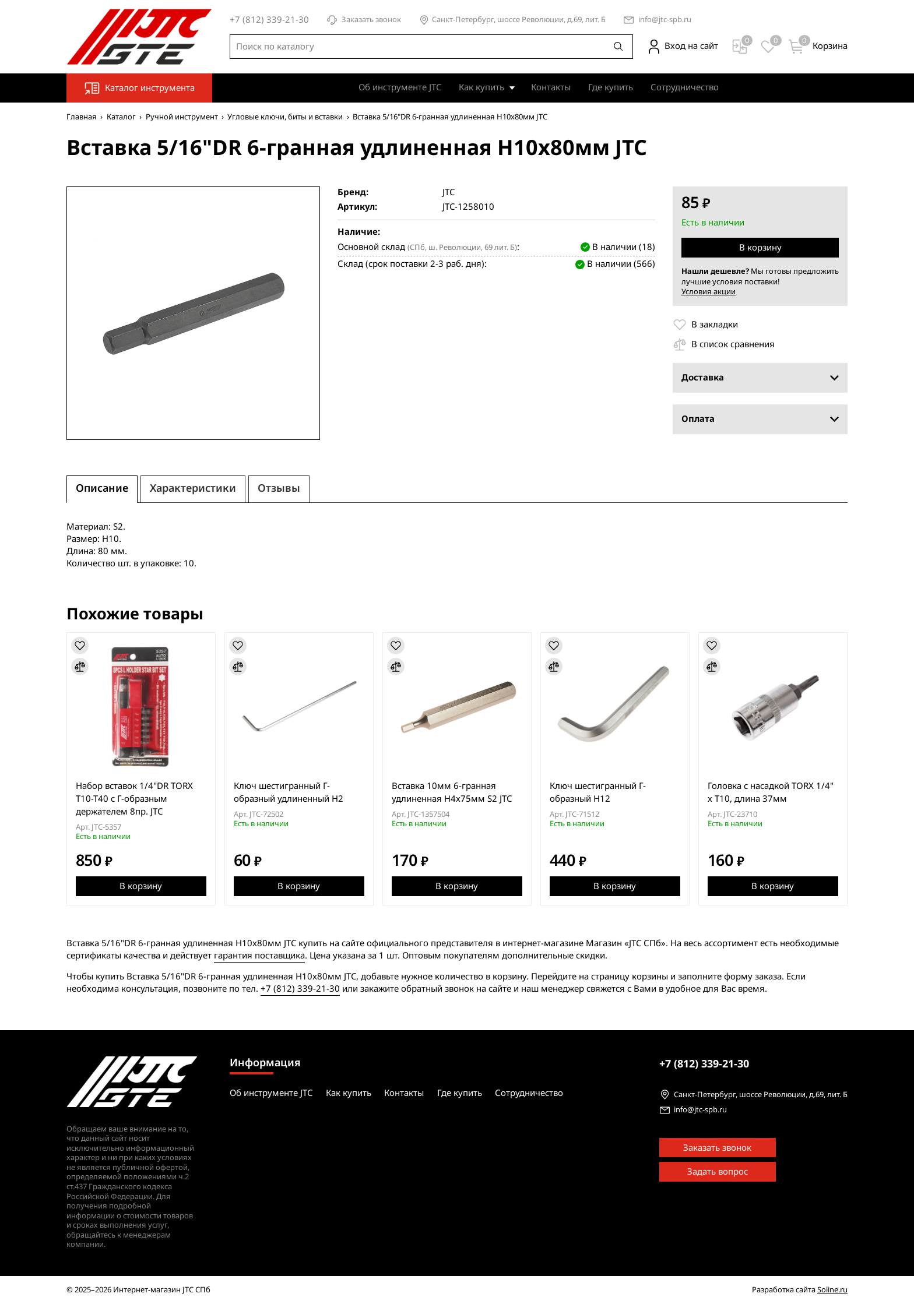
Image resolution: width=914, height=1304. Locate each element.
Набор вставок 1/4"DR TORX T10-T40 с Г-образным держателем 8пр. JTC (134, 799)
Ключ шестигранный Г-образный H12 (598, 792)
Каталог (121, 116)
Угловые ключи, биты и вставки (285, 116)
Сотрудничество (685, 87)
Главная (81, 116)
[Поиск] (618, 46)
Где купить (610, 87)
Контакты (551, 87)
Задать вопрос (717, 1171)
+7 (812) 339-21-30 (300, 988)
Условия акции (708, 291)
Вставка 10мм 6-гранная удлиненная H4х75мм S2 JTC (452, 792)
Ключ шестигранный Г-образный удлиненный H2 (288, 792)
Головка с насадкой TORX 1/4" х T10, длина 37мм (771, 792)
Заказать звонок (363, 20)
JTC (448, 192)
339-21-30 (704, 1064)
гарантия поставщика (259, 955)
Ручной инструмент (182, 116)
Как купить (481, 87)
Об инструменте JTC (399, 87)
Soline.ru (832, 1289)
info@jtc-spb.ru (664, 20)
